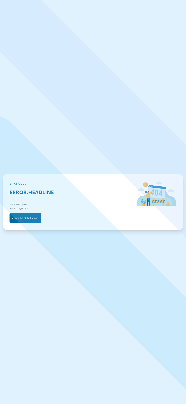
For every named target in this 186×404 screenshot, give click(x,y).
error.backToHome (25, 218)
